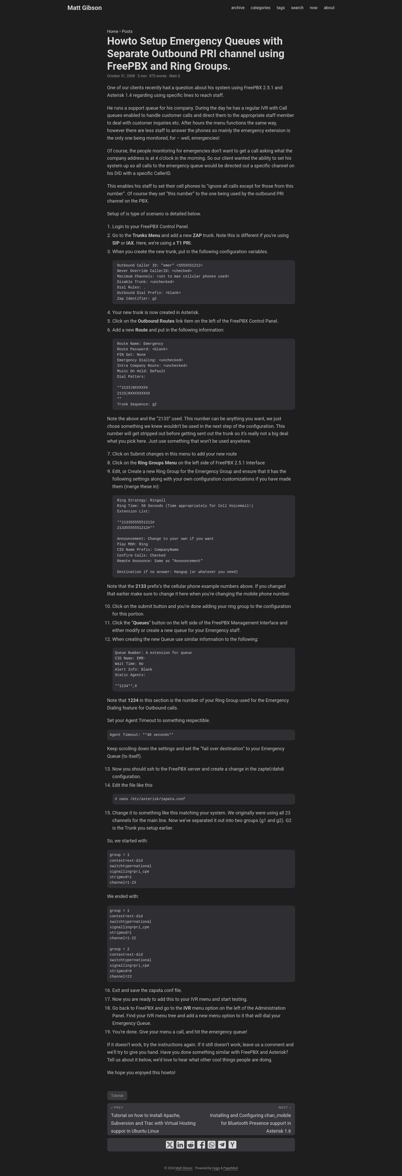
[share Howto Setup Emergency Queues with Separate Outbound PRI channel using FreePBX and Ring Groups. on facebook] (201, 1145)
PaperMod (230, 1168)
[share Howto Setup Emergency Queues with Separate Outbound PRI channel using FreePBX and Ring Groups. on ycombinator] (232, 1145)
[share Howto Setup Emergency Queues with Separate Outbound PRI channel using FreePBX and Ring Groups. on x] (170, 1145)
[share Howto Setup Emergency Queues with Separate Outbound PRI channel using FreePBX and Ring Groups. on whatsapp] (211, 1145)
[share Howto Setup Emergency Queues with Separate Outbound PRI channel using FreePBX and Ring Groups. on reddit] (191, 1145)
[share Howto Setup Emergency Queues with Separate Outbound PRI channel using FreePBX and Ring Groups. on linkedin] (180, 1145)
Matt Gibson (85, 7)
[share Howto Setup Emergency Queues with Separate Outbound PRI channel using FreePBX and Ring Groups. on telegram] (222, 1145)
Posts (127, 31)
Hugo (216, 1168)
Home (112, 31)
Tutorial (117, 1096)
